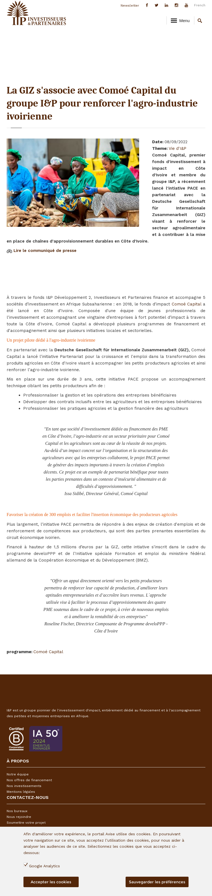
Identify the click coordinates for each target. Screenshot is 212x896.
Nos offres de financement (29, 780)
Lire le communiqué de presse (45, 250)
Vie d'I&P (177, 148)
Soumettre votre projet (26, 823)
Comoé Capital (187, 304)
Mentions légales (21, 792)
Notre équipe (18, 774)
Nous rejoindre (19, 817)
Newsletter (130, 5)
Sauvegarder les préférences (157, 881)
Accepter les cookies (51, 881)
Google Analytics (44, 866)
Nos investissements (24, 786)
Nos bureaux (17, 811)
